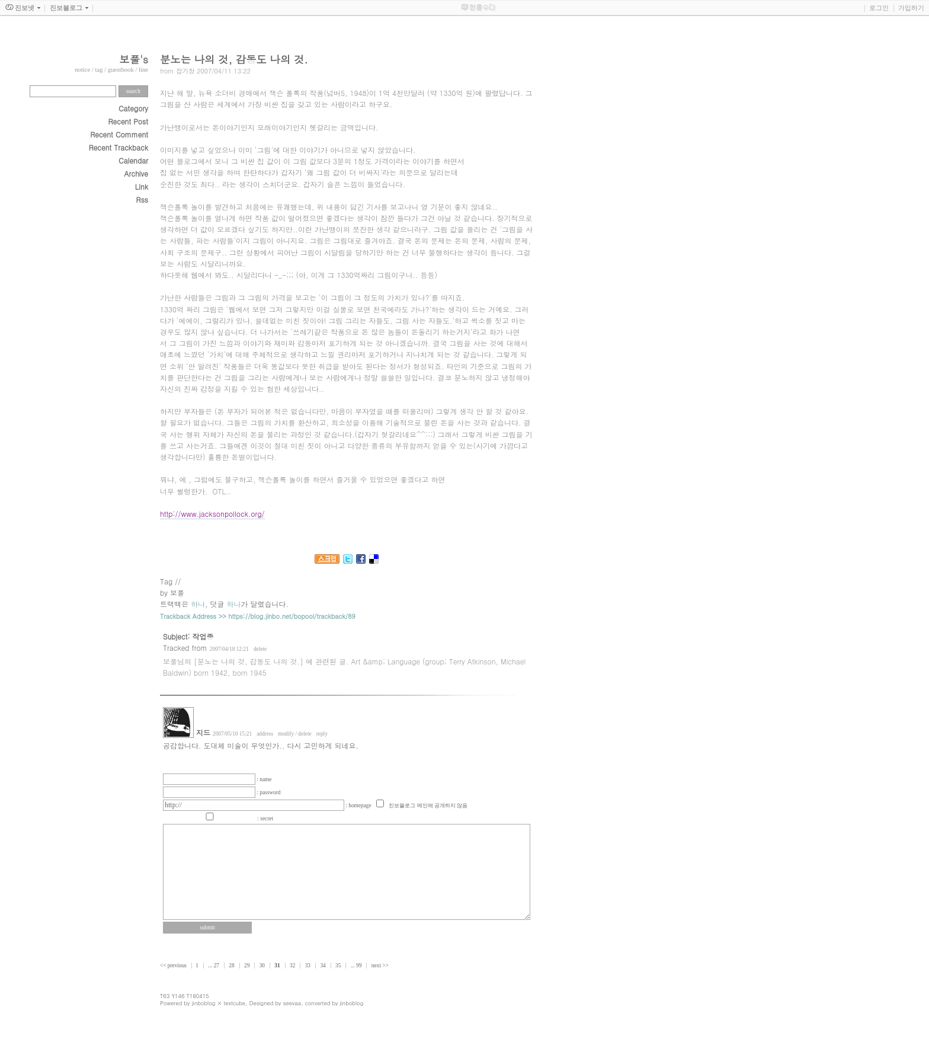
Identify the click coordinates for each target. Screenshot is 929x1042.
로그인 (879, 7)
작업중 (203, 636)
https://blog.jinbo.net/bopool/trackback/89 (292, 616)
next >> (380, 966)
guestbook (121, 69)
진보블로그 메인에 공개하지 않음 (428, 805)
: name (264, 779)
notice (82, 69)
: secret (265, 819)
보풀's (133, 59)
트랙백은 (182, 604)
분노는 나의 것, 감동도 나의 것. (234, 59)
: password (268, 792)
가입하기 (911, 7)
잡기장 (185, 70)
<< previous (174, 966)
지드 (203, 732)
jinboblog (204, 1003)
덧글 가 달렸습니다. (249, 604)
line (143, 69)
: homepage (359, 805)
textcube (234, 1003)
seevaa (292, 1003)
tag (99, 69)
